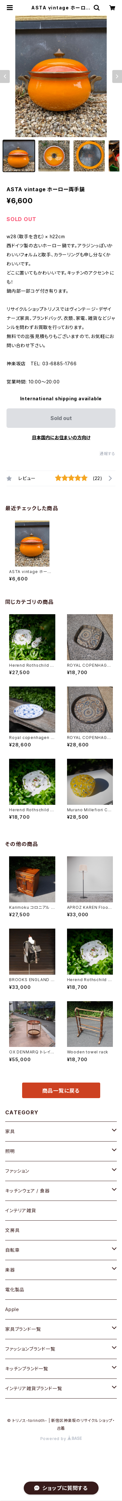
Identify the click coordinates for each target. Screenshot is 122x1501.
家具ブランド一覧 (23, 1329)
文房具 (12, 1230)
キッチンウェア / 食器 (27, 1190)
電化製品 (14, 1289)
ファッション (17, 1171)
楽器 (10, 1269)
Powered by (61, 1438)
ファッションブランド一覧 (30, 1349)
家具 (10, 1131)
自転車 (12, 1250)
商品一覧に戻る (61, 1090)
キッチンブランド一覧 (26, 1368)
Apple (12, 1309)
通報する (107, 453)
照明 (10, 1151)
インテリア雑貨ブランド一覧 (33, 1388)
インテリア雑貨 (20, 1210)
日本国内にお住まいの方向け (61, 437)
